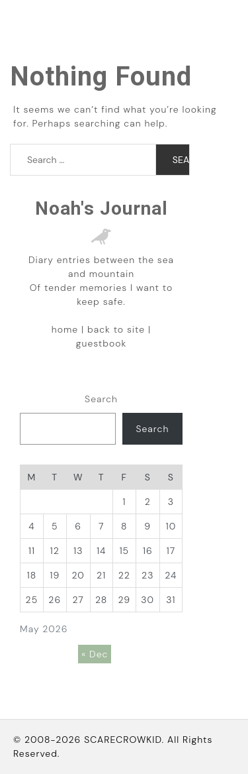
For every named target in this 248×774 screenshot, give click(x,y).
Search (101, 399)
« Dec (94, 654)
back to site (116, 329)
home (65, 329)
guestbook (101, 343)
